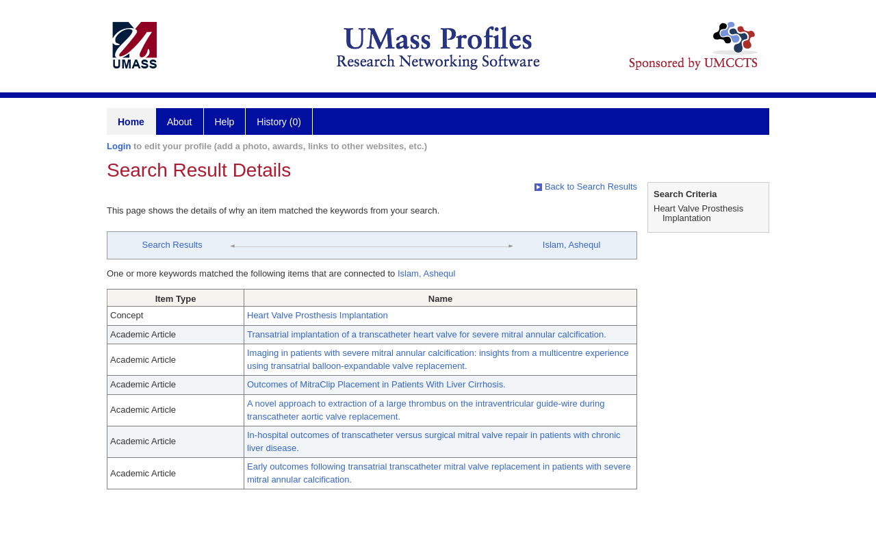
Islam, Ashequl (572, 245)
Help (225, 121)
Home (131, 121)
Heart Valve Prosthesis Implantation (317, 315)
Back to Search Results (585, 186)
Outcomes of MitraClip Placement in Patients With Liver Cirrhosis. (376, 384)
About (179, 121)
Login (119, 146)
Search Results (172, 245)
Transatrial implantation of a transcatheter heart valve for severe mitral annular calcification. (426, 334)
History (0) (279, 121)
